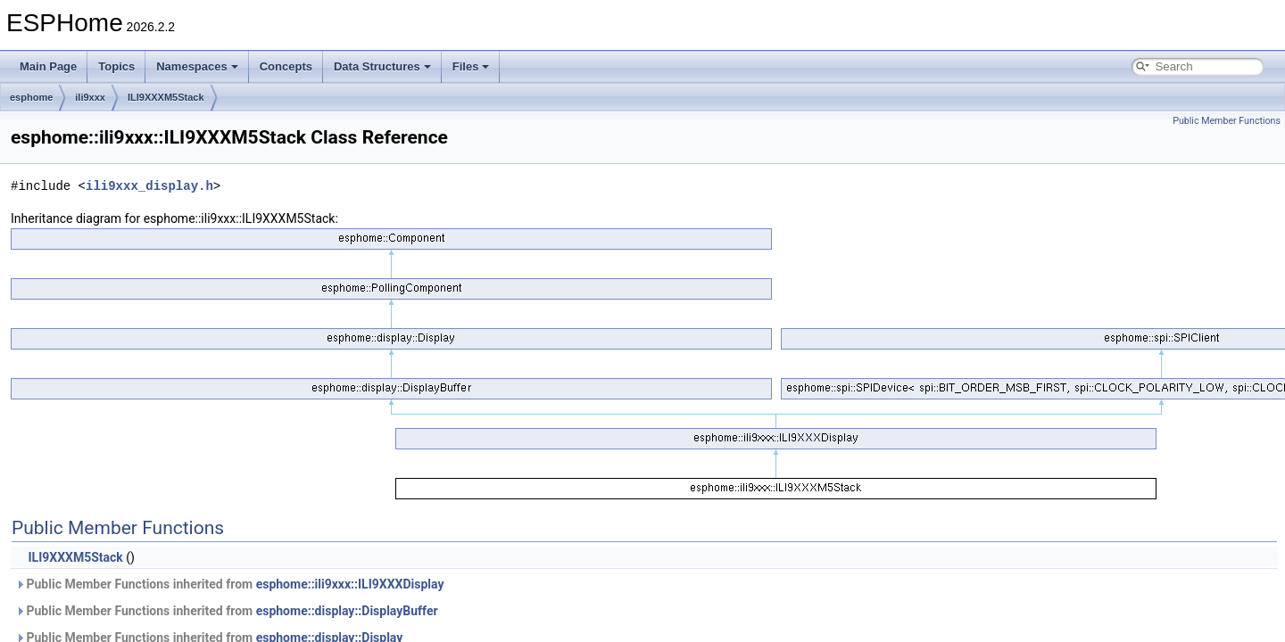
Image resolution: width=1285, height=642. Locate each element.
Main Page (48, 66)
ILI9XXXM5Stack (166, 97)
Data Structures (382, 66)
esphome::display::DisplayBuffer (347, 611)
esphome (31, 97)
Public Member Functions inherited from (229, 584)
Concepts (286, 66)
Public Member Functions (1227, 121)
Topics (116, 66)
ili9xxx (90, 97)
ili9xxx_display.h (149, 185)
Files (471, 66)
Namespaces (197, 66)
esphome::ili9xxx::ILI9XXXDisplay (350, 584)
